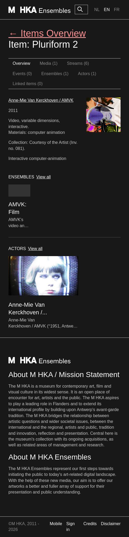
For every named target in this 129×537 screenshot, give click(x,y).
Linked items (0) (28, 83)
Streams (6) (78, 63)
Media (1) (49, 63)
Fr (117, 9)
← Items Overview (47, 33)
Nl (97, 9)
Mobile (56, 523)
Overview (21, 63)
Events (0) (22, 73)
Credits (90, 523)
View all (43, 177)
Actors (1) (87, 73)
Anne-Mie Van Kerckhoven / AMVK (40, 100)
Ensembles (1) (54, 73)
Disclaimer (111, 523)
